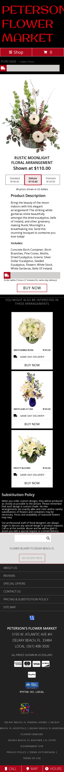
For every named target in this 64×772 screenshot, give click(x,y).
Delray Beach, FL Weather (25, 740)
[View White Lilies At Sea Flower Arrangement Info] (32, 389)
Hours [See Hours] (53, 768)
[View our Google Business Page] (32, 619)
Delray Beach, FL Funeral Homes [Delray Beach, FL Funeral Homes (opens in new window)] (26, 722)
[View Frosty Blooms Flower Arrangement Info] (32, 448)
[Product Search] (32, 538)
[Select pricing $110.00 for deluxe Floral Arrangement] (33, 180)
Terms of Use (32, 758)
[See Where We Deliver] (32, 557)
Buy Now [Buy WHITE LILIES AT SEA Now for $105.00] (32, 424)
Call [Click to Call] (10, 768)
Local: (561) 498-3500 (32, 646)
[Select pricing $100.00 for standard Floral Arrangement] (15, 180)
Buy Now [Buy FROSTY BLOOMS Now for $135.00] (32, 483)
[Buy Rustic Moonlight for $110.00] (32, 288)
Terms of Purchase (42, 752)
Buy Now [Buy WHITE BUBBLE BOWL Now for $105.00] (32, 365)
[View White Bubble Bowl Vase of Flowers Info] (32, 330)
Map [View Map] (32, 768)
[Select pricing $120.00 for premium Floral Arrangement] (51, 180)
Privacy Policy (16, 752)
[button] (32, 685)
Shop (16, 52)
